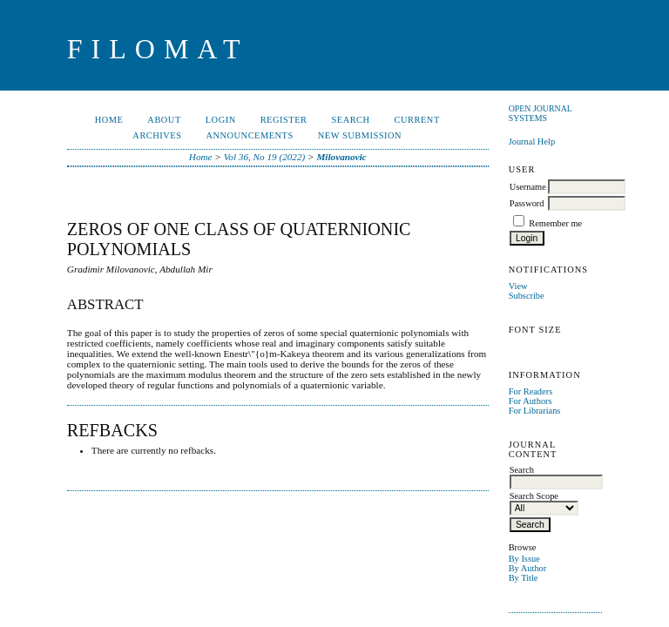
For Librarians (535, 410)
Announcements (249, 135)
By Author (528, 568)
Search (350, 120)
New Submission (360, 135)
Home (109, 120)
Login (221, 120)
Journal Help (532, 141)
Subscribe (526, 295)
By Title (523, 578)
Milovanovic (341, 157)
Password (527, 203)
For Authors (530, 401)
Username (528, 187)
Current (417, 120)
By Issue (524, 558)
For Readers (531, 391)
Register (283, 120)
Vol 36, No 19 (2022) (265, 157)
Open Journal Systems (540, 113)
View (518, 286)
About (163, 120)
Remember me (555, 223)
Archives (156, 135)
